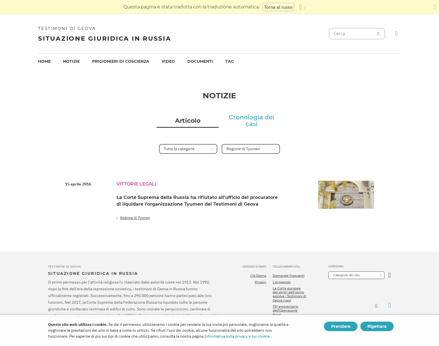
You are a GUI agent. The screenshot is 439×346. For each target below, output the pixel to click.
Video (168, 61)
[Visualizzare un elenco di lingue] (302, 7)
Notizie (71, 61)
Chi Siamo (258, 276)
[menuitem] (44, 61)
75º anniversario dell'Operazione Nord (285, 311)
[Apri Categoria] (389, 275)
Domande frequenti (289, 276)
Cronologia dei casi (251, 120)
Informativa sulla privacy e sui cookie (237, 336)
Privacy (260, 282)
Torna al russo (278, 7)
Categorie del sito (346, 275)
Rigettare (377, 326)
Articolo (187, 120)
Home (44, 61)
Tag (229, 61)
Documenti (200, 61)
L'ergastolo (282, 282)
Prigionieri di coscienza (120, 61)
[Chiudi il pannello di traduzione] (435, 7)
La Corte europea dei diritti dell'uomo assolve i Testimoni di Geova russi (289, 294)
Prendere (341, 326)
